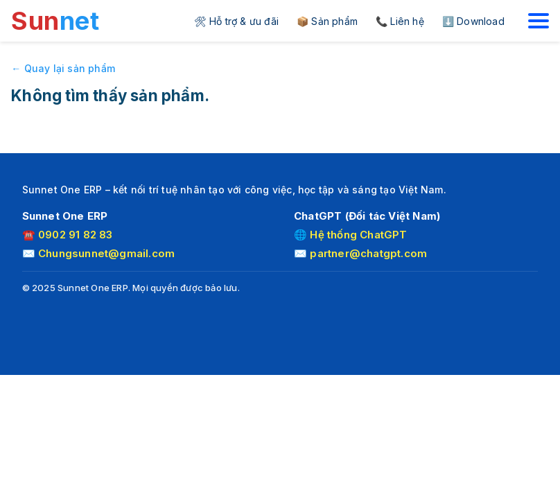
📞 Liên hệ (400, 21)
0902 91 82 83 (75, 234)
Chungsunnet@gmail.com (106, 253)
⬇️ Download (473, 21)
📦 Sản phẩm (327, 21)
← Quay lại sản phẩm (63, 68)
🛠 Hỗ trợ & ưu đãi (236, 21)
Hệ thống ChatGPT (358, 234)
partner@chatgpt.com (368, 253)
